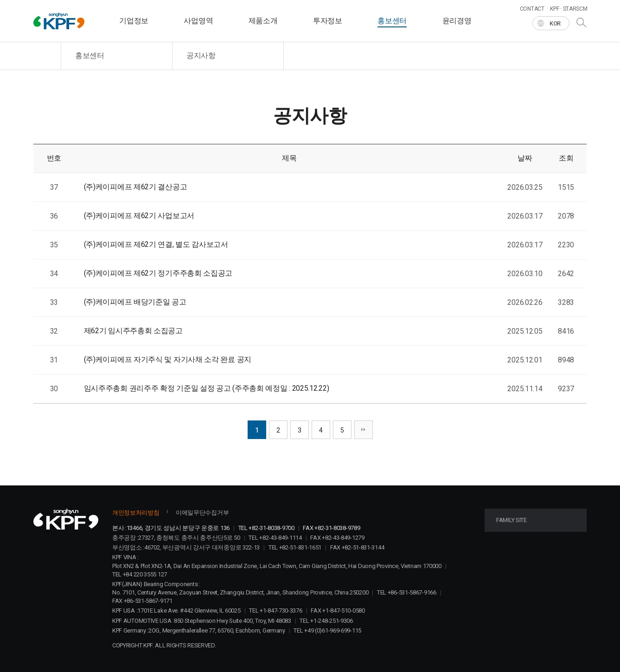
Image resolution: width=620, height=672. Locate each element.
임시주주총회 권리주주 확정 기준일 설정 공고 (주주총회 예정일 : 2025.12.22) (206, 388)
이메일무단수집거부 (202, 512)
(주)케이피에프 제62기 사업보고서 (139, 215)
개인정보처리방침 (136, 512)
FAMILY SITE (511, 520)
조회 (566, 158)
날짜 (525, 158)
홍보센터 (89, 55)
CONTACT (532, 9)
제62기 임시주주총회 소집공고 (133, 330)
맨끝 (363, 429)
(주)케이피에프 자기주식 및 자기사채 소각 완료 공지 (167, 359)
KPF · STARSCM (568, 9)
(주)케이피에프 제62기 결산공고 (135, 186)
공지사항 (201, 55)
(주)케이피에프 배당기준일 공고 (135, 301)
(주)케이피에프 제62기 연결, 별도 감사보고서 (156, 244)
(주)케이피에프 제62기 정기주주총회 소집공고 (158, 273)
